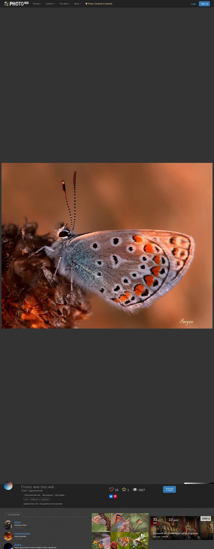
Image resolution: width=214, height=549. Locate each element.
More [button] (77, 4)
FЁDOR (17, 522)
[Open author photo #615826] (120, 522)
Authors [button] (50, 4)
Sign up (204, 4)
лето (26, 499)
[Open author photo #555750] (120, 542)
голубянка (45, 499)
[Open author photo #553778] (139, 542)
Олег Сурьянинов (32, 491)
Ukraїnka (18, 545)
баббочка (34, 499)
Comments (14, 514)
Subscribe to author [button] (169, 489)
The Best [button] (64, 4)
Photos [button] (37, 4)
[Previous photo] (3, 239)
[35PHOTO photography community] (16, 3)
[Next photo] (211, 239)
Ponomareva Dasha (22, 533)
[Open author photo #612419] (101, 542)
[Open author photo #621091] (101, 522)
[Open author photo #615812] (139, 522)
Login (193, 4)
